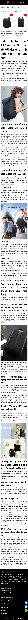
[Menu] (1, 2)
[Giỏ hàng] (26, 2)
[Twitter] (5, 600)
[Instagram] (11, 600)
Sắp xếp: (3, 11)
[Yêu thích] (21, 2)
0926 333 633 (10, 586)
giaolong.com (8, 588)
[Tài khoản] (24, 2)
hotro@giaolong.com (9, 597)
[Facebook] (2, 600)
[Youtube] (8, 600)
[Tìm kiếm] (4, 2)
